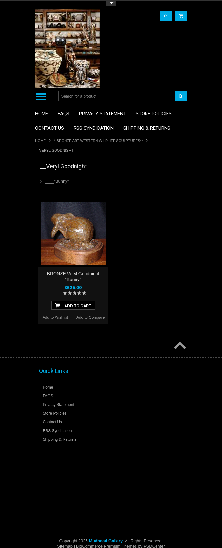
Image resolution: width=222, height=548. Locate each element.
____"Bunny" (57, 181)
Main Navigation (40, 96)
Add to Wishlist (55, 317)
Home (40, 141)
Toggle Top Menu (111, 3)
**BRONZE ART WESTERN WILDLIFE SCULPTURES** (98, 141)
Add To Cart (73, 305)
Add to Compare (90, 317)
